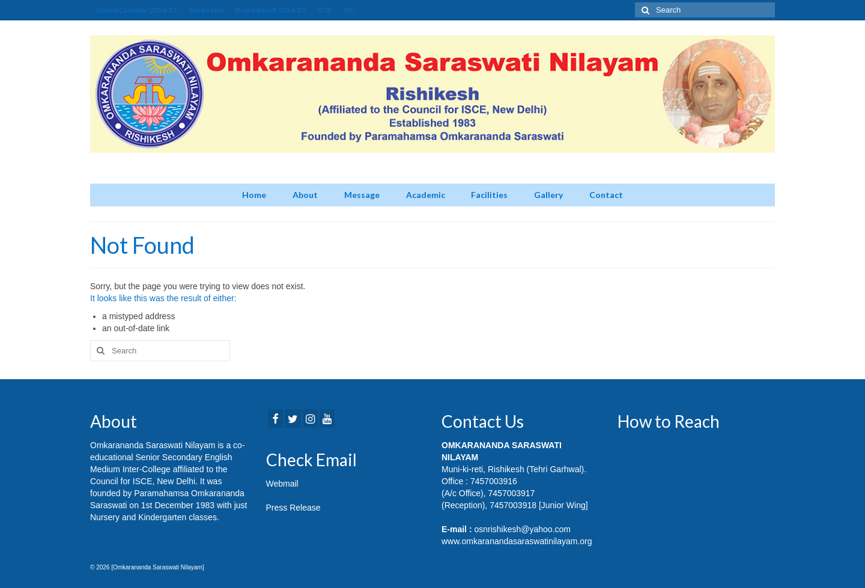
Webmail (282, 483)
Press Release (293, 507)
